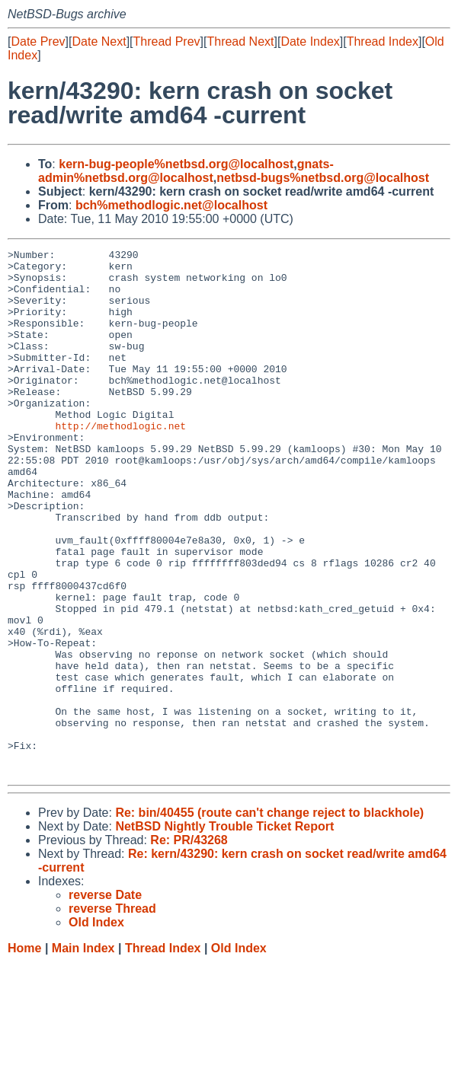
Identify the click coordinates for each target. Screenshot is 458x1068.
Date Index (309, 41)
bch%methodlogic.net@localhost (171, 205)
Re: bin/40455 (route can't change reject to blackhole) (269, 917)
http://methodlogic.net (120, 462)
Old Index (239, 1053)
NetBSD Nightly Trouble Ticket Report (224, 931)
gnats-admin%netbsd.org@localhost (186, 171)
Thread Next (240, 41)
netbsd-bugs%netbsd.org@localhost (322, 177)
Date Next (99, 41)
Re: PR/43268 (188, 945)
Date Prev (38, 41)
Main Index (83, 1053)
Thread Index (382, 41)
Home (24, 1053)
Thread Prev (166, 41)
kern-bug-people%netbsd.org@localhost (176, 164)
